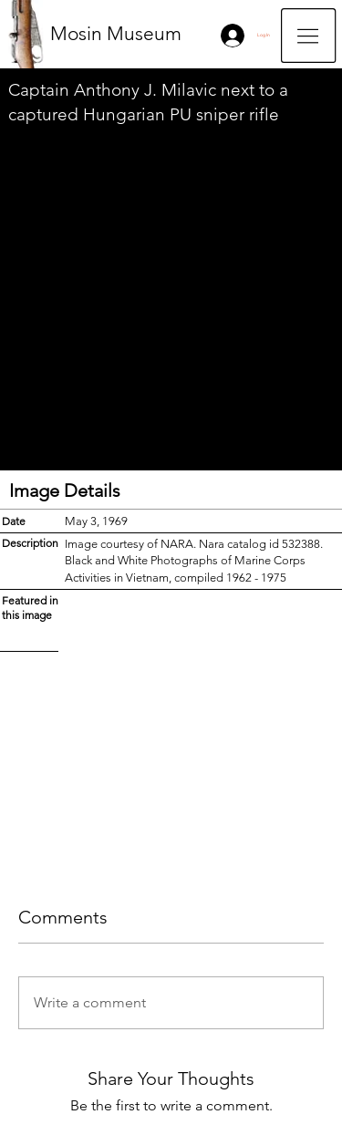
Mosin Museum (115, 33)
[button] (308, 35)
